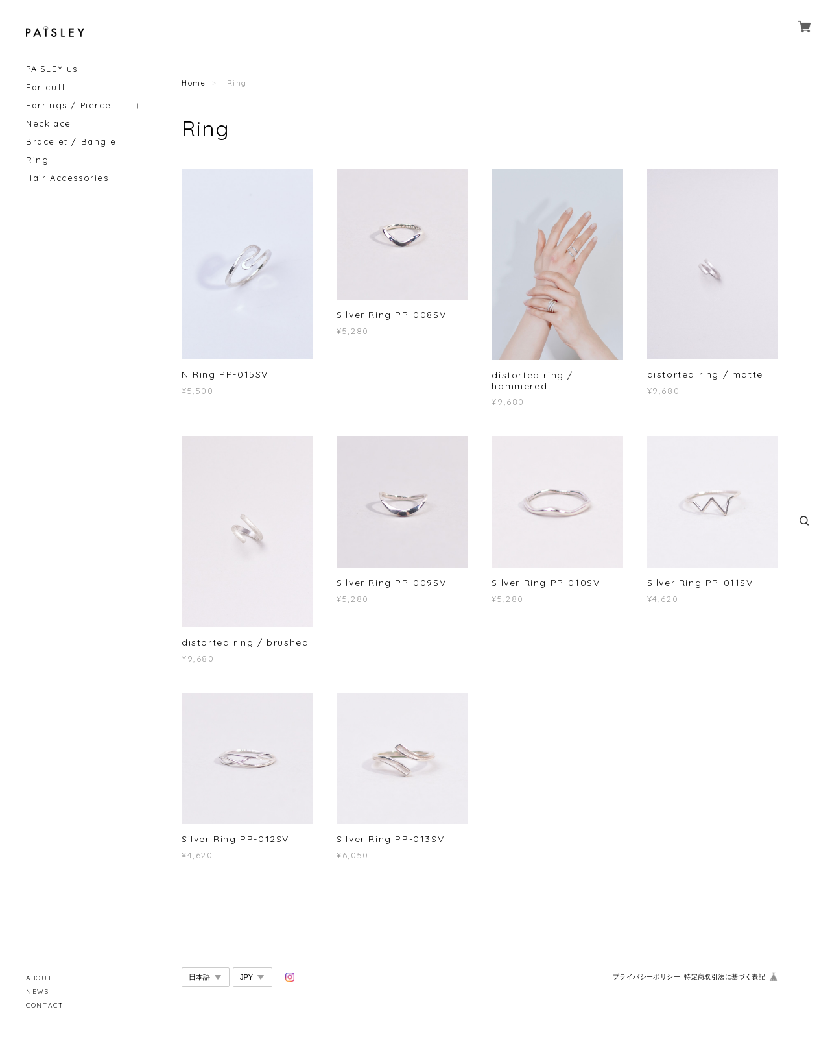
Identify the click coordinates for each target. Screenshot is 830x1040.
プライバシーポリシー (646, 976)
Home (194, 83)
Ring (37, 160)
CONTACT (45, 1005)
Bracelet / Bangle (71, 142)
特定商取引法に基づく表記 (724, 976)
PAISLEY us (52, 69)
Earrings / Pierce (68, 105)
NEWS (37, 991)
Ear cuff (46, 87)
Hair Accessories (67, 178)
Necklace (48, 123)
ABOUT (39, 978)
